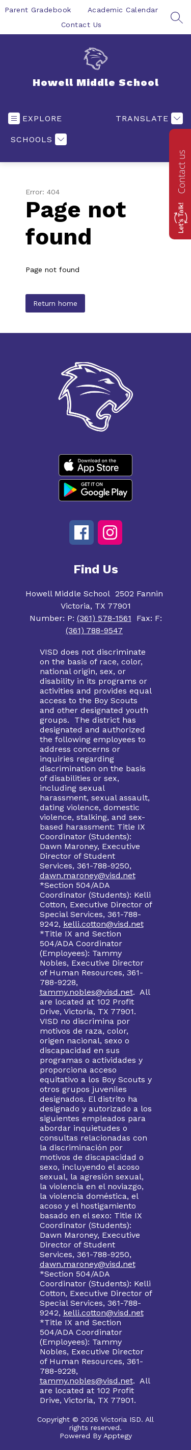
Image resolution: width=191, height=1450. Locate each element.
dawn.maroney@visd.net (87, 875)
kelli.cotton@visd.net (103, 924)
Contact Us (81, 24)
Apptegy (117, 1436)
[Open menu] (35, 118)
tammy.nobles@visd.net (86, 992)
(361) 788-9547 (94, 630)
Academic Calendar (123, 10)
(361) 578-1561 (104, 618)
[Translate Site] (148, 118)
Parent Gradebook (38, 10)
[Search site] (177, 17)
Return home (55, 303)
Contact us (181, 172)
